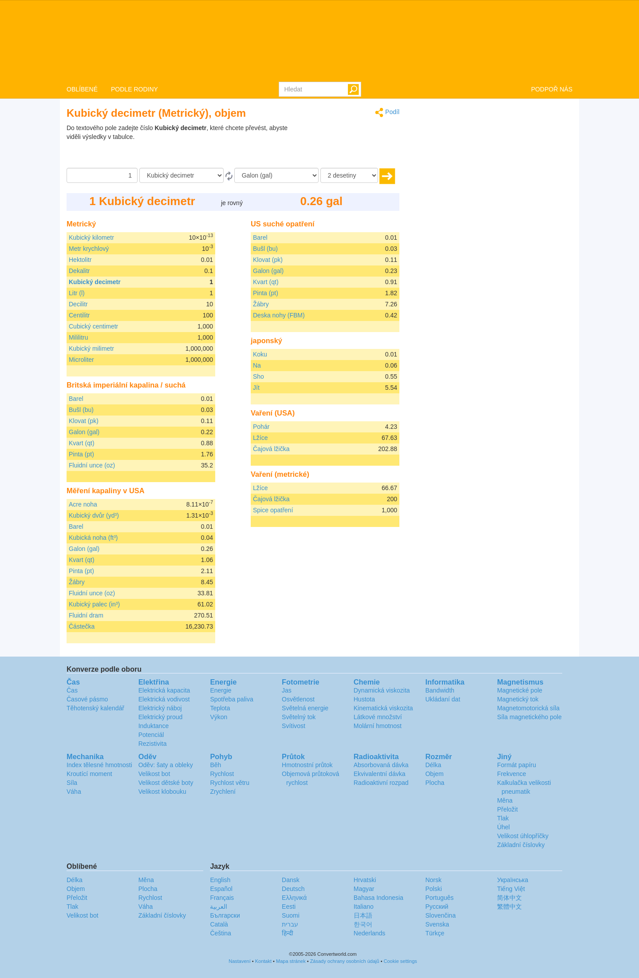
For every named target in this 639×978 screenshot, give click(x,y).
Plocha (434, 782)
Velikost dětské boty (165, 782)
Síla (72, 782)
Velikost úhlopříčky (522, 835)
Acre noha (83, 504)
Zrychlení (223, 791)
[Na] (276, 175)
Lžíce (260, 437)
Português (439, 897)
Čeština (220, 933)
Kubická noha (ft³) (93, 537)
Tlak (503, 818)
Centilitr (79, 315)
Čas (72, 690)
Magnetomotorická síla (528, 708)
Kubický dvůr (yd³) (94, 515)
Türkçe (434, 933)
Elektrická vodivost (164, 699)
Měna (505, 800)
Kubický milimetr (91, 348)
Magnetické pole (519, 690)
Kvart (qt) (82, 443)
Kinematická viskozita (383, 708)
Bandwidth (439, 690)
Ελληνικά (294, 897)
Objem (434, 773)
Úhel (503, 827)
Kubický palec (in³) (94, 604)
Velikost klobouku (162, 791)
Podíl (387, 112)
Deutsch (293, 888)
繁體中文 (509, 906)
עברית (290, 924)
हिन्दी (287, 933)
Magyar (364, 888)
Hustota (364, 699)
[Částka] (102, 175)
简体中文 (509, 897)
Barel (76, 398)
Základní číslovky (520, 844)
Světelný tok (299, 717)
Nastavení (240, 961)
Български (225, 915)
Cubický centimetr (93, 326)
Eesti (289, 906)
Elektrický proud (160, 717)
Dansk (291, 879)
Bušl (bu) (81, 409)
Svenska (437, 924)
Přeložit (507, 809)
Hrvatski (365, 879)
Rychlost (222, 773)
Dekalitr (79, 270)
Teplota (220, 708)
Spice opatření (273, 510)
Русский (436, 906)
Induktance (153, 725)
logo (319, 40)
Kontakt (263, 961)
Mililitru (78, 337)
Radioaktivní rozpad (381, 782)
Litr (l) (77, 293)
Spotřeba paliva (231, 699)
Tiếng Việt (511, 888)
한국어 (363, 924)
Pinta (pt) (81, 454)
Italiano (364, 906)
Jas (287, 690)
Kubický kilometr (91, 237)
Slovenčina (440, 915)
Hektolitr (80, 259)
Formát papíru (516, 764)
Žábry (77, 582)
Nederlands (370, 933)
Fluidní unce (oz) (92, 465)
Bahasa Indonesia (378, 897)
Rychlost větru (229, 782)
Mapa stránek (291, 961)
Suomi (291, 915)
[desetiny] (349, 175)
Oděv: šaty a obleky (165, 764)
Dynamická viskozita (382, 690)
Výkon (218, 717)
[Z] (181, 175)
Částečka (82, 626)
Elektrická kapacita (164, 690)
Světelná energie (305, 708)
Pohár (261, 426)
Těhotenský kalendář (95, 708)
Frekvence (511, 773)
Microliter (81, 359)
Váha (74, 791)
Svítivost (293, 725)
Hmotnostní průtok (307, 764)
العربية (218, 906)
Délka (433, 764)
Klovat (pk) (84, 420)
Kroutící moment (89, 773)
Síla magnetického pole (529, 717)
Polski (433, 888)
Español (221, 888)
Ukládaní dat (442, 699)
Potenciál (151, 734)
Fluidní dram (86, 615)
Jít (256, 387)
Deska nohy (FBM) (279, 315)
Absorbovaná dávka (381, 764)
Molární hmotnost (378, 725)
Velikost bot (154, 773)
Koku (260, 354)
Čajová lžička (271, 448)
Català (219, 924)
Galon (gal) (84, 432)
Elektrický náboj (160, 708)
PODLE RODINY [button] (134, 89)
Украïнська (512, 879)
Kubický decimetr (95, 281)
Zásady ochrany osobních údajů (344, 961)
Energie (220, 690)
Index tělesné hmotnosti (99, 764)
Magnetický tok (517, 699)
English (220, 879)
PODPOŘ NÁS (551, 89)
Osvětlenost (298, 699)
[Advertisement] (343, 145)
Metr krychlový (89, 248)
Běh (215, 764)
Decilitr (78, 304)
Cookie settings (400, 961)
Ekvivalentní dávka (380, 773)
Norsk (433, 879)
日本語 (363, 915)
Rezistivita (152, 743)
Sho (258, 376)
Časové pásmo (87, 699)
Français (222, 897)
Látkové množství (378, 717)
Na (257, 365)
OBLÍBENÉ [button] (82, 89)
